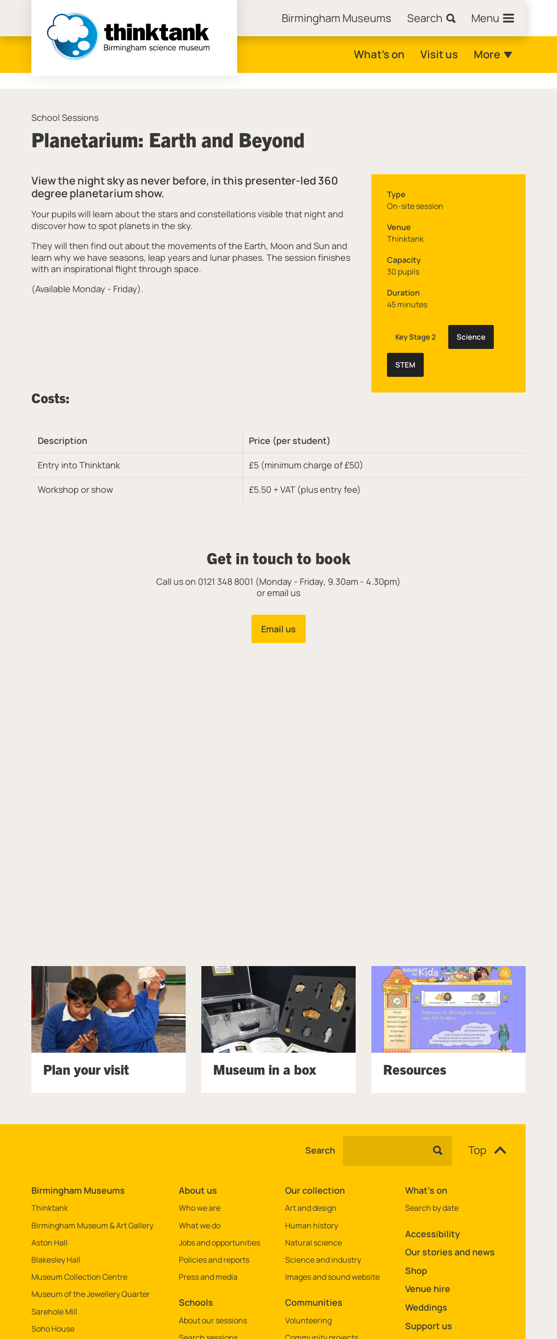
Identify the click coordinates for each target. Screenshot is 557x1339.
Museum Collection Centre (79, 1277)
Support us (428, 1326)
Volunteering (308, 1320)
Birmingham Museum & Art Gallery (92, 1225)
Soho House (52, 1329)
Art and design (311, 1208)
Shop (416, 1270)
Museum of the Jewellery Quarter (90, 1294)
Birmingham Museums (78, 1190)
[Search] (431, 18)
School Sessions (64, 117)
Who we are (199, 1208)
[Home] (336, 18)
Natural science (313, 1242)
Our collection (315, 1190)
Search (320, 1150)
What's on (379, 54)
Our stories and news (450, 1252)
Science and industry (323, 1260)
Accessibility (432, 1234)
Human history (311, 1225)
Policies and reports (214, 1260)
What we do (199, 1225)
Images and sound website (332, 1277)
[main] (278, 591)
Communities (313, 1302)
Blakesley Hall (55, 1260)
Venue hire (427, 1288)
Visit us (439, 54)
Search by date (432, 1208)
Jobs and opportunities (219, 1242)
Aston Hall (49, 1242)
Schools (196, 1302)
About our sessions (213, 1320)
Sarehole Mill (54, 1311)
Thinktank (49, 1208)
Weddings (426, 1307)
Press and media (208, 1277)
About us (198, 1190)
